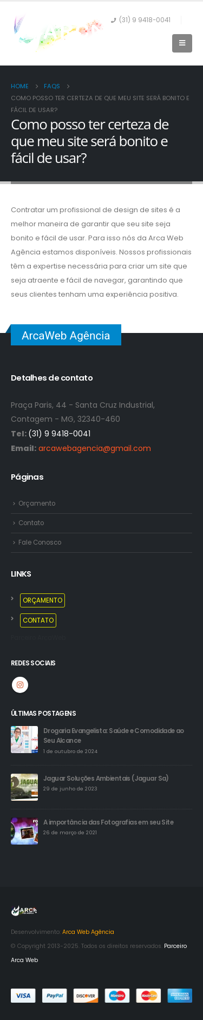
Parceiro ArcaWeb (38, 637)
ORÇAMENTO (42, 600)
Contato (31, 523)
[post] (24, 739)
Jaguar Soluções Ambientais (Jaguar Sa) (106, 778)
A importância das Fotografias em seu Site (108, 822)
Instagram (20, 685)
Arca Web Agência (88, 932)
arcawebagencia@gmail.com (94, 448)
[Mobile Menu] (182, 43)
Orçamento (36, 503)
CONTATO (38, 620)
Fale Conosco (39, 542)
